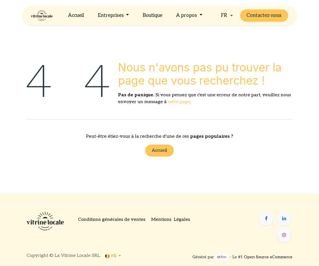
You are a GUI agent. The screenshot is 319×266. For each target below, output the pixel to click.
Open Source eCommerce (268, 257)
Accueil (159, 150)
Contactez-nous (264, 15)
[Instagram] (284, 234)
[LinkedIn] (284, 218)
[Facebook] (266, 218)
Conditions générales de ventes (111, 219)
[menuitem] (76, 16)
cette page (179, 102)
